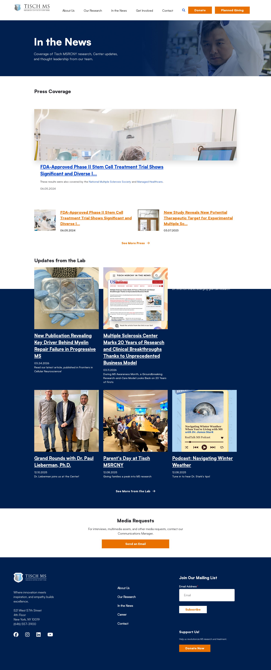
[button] (183, 10)
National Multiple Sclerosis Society (110, 181)
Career (121, 614)
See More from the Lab (135, 491)
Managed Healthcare (150, 181)
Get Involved (144, 10)
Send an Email (135, 544)
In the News (119, 10)
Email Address (188, 586)
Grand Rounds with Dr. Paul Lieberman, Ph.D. (64, 461)
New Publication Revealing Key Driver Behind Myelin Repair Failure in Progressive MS (65, 346)
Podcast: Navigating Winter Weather (202, 461)
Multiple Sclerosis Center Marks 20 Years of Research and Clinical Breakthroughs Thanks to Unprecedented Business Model (133, 349)
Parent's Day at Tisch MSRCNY (126, 461)
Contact (167, 10)
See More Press (136, 243)
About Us (68, 10)
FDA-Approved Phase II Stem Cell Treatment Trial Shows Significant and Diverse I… (101, 170)
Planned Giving (232, 10)
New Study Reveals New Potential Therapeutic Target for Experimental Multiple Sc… (198, 218)
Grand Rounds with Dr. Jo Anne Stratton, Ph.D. (200, 274)
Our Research (93, 10)
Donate (200, 10)
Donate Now (194, 648)
